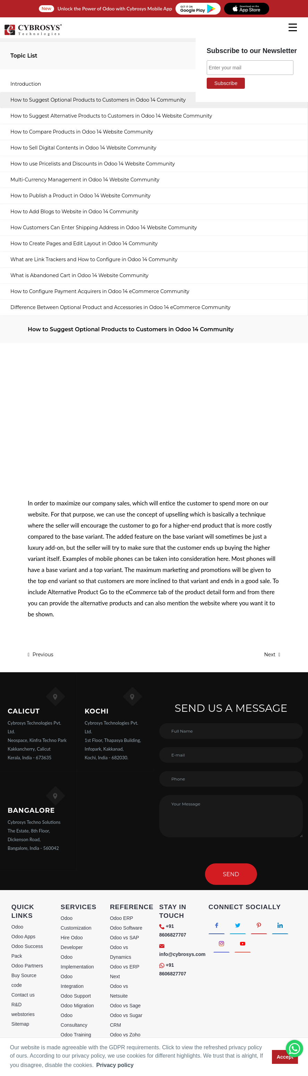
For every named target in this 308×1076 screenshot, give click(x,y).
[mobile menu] (293, 27)
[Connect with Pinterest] (259, 925)
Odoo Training (76, 1034)
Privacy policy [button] (115, 1065)
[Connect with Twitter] (238, 925)
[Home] (33, 35)
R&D (16, 1004)
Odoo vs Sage (125, 1005)
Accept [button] (285, 1057)
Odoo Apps (23, 936)
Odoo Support (76, 996)
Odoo (17, 927)
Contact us (23, 995)
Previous (40, 654)
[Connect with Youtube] (242, 943)
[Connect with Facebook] (216, 925)
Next (272, 654)
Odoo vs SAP (124, 937)
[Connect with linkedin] (280, 925)
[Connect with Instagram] (221, 943)
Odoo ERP (121, 918)
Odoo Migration (77, 1005)
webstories (23, 1014)
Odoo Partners (27, 965)
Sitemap (20, 1024)
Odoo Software (126, 928)
